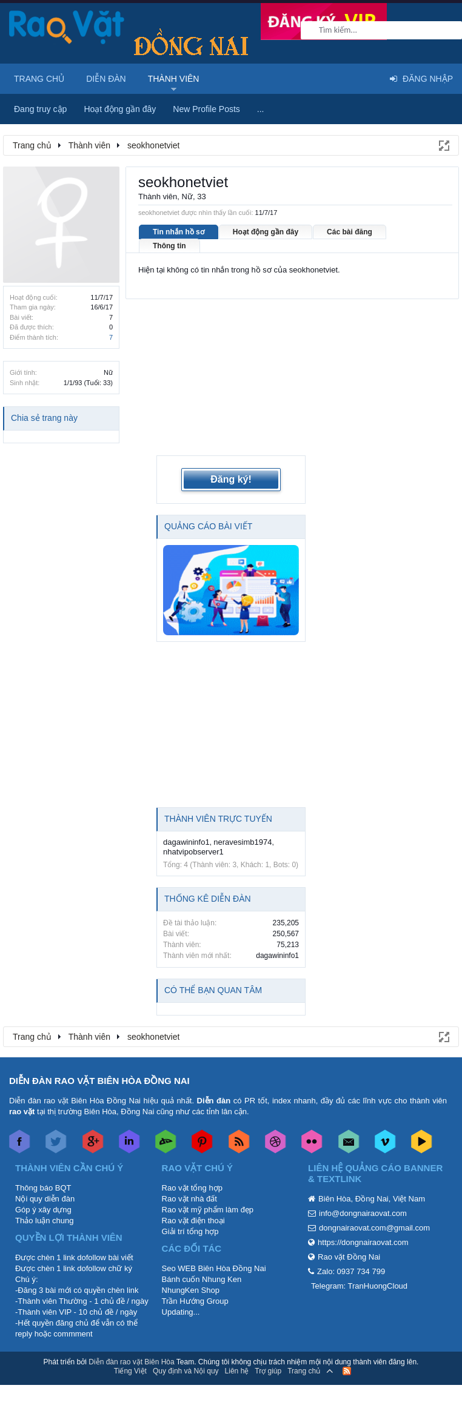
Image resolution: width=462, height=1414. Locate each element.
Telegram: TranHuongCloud (359, 1285)
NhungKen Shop (190, 1290)
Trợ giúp (268, 1371)
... (260, 109)
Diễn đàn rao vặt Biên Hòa (131, 1362)
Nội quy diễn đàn (45, 1198)
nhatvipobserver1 (193, 851)
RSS (347, 1371)
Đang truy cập (40, 109)
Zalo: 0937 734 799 (351, 1271)
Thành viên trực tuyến (218, 819)
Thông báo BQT (43, 1187)
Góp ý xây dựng (43, 1209)
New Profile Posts (206, 109)
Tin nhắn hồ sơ (178, 232)
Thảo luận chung (44, 1220)
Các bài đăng (349, 232)
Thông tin (169, 246)
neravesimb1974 (242, 842)
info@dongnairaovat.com (363, 1213)
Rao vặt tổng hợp (192, 1187)
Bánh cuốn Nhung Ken (202, 1279)
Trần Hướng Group (195, 1301)
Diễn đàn (106, 79)
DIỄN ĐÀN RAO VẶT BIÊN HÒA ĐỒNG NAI (99, 1080)
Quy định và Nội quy (186, 1371)
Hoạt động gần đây (265, 232)
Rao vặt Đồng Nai (349, 1256)
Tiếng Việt (130, 1371)
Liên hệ (237, 1371)
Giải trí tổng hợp (190, 1231)
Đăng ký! (231, 479)
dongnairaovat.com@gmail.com (374, 1227)
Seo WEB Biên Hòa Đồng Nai (214, 1268)
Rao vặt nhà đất (189, 1198)
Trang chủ (39, 79)
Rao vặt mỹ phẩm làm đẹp (208, 1209)
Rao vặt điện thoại (193, 1220)
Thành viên (173, 79)
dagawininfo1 (186, 842)
